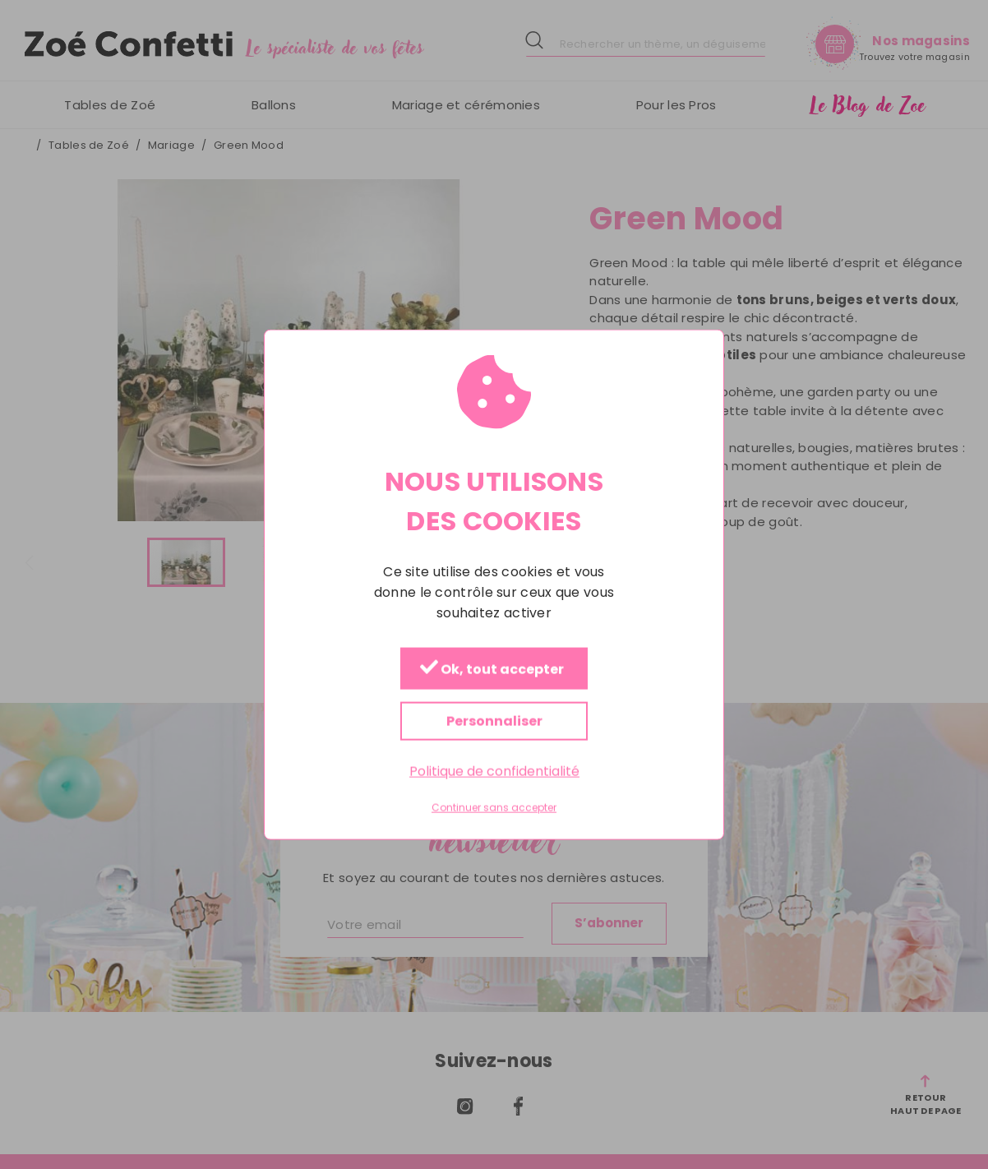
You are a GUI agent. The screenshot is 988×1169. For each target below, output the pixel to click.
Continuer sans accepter (494, 808)
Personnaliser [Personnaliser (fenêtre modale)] (494, 720)
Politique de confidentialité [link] (494, 770)
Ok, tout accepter (492, 668)
